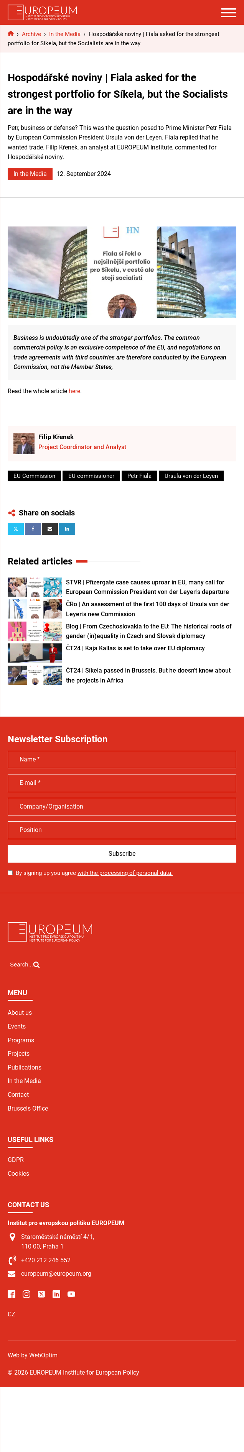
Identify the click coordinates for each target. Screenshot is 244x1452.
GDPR (16, 1159)
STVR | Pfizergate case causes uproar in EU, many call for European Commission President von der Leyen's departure (147, 587)
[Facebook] (33, 529)
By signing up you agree (94, 873)
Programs (21, 1040)
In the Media (30, 173)
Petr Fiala (139, 476)
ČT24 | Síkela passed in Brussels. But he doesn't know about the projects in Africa (148, 675)
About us (20, 1012)
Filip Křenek (56, 437)
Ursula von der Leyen (191, 476)
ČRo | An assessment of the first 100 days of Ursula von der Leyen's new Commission (147, 609)
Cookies (18, 1173)
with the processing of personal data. (125, 873)
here (74, 391)
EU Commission (34, 476)
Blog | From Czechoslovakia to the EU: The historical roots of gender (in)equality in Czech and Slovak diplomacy (149, 631)
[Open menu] (228, 12)
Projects (19, 1053)
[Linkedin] (67, 529)
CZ (11, 1314)
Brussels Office (28, 1108)
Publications (24, 1067)
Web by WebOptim (33, 1355)
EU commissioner (91, 476)
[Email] (50, 529)
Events (17, 1026)
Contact (18, 1094)
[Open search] (25, 964)
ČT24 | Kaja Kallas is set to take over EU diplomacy (135, 648)
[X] (16, 529)
